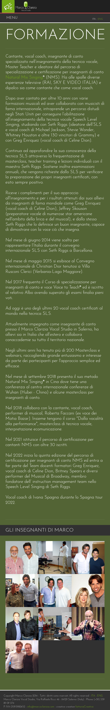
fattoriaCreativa (84, 706)
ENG (100, 696)
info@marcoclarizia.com (40, 706)
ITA (93, 696)
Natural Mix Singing (24, 77)
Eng (100, 19)
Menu (11, 18)
